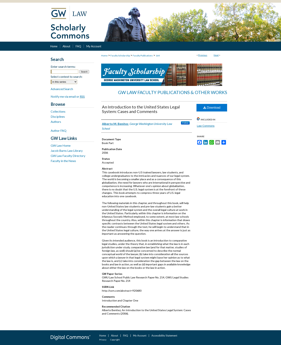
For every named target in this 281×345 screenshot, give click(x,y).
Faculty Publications (143, 55)
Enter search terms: (63, 66)
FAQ (125, 335)
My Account (139, 335)
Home (104, 55)
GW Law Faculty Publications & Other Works (172, 92)
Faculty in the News (63, 161)
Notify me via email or (68, 96)
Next (216, 55)
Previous (202, 55)
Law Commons (205, 125)
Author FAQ (58, 130)
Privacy (102, 339)
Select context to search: (66, 76)
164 (158, 55)
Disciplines (58, 116)
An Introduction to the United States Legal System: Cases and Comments (141, 109)
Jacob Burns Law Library (67, 150)
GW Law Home (61, 145)
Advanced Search (62, 89)
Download (211, 107)
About (114, 335)
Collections (58, 111)
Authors (56, 121)
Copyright (115, 339)
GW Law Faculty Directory (68, 155)
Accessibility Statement (164, 335)
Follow (185, 123)
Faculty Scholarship (120, 55)
